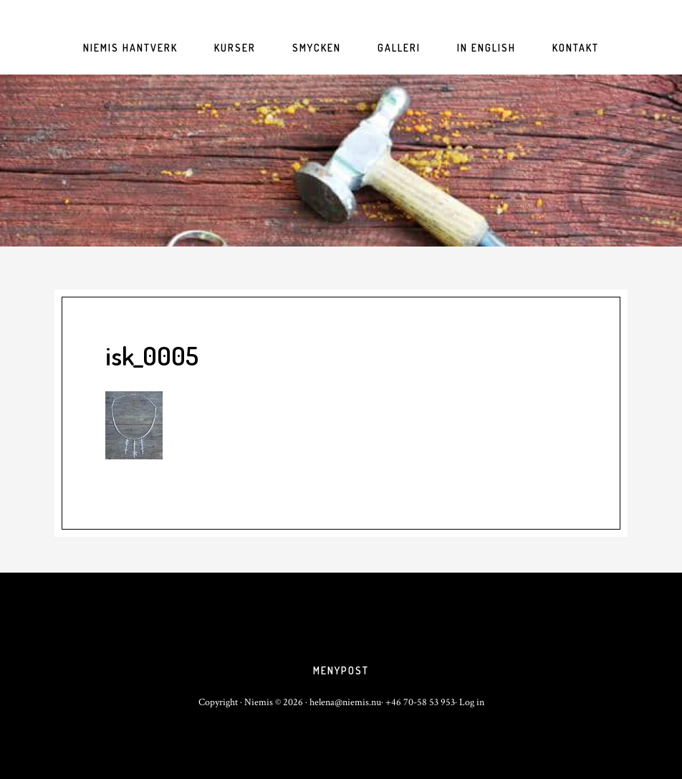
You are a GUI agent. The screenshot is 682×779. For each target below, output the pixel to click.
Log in (471, 702)
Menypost (341, 670)
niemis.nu (341, 160)
